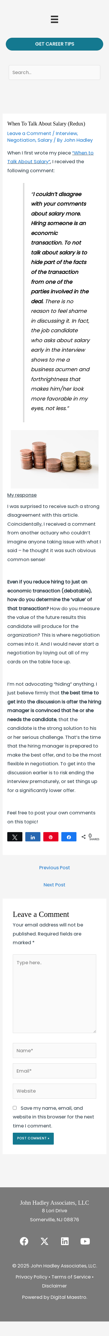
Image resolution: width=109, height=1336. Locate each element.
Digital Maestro (68, 1297)
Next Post (54, 884)
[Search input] (54, 72)
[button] (24, 1241)
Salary (44, 140)
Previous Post (54, 867)
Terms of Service (71, 1277)
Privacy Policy (31, 1277)
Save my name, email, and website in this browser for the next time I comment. (53, 1117)
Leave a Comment (29, 133)
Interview (66, 133)
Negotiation (21, 140)
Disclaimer (54, 1286)
